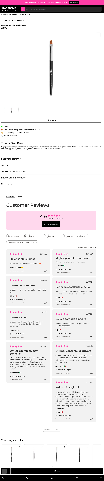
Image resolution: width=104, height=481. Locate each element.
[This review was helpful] (45, 271)
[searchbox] (14, 236)
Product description (11, 159)
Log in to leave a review (51, 224)
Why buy (5, 165)
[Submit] (23, 9)
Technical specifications (13, 171)
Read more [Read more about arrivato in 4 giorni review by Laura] (60, 408)
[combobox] (61, 9)
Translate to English (63, 269)
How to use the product (13, 178)
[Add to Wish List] (51, 120)
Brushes (15, 14)
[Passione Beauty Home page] (9, 9)
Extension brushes (24, 14)
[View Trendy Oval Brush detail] (11, 110)
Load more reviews (51, 430)
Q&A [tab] (20, 196)
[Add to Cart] (57, 471)
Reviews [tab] (10, 196)
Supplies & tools (6, 14)
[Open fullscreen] (98, 35)
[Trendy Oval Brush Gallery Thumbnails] (11, 110)
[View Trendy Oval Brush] (4, 110)
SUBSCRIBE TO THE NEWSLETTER (62, 2)
